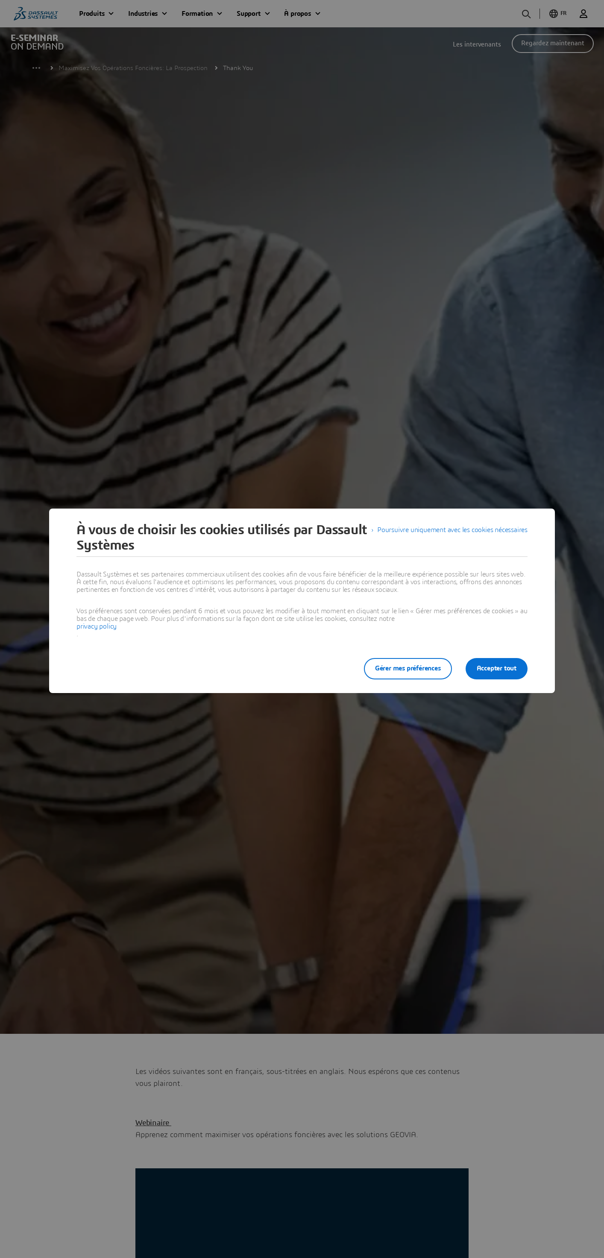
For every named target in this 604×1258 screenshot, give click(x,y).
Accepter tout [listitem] (496, 668)
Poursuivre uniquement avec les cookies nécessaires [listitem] (452, 530)
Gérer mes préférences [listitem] (408, 668)
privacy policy (96, 626)
